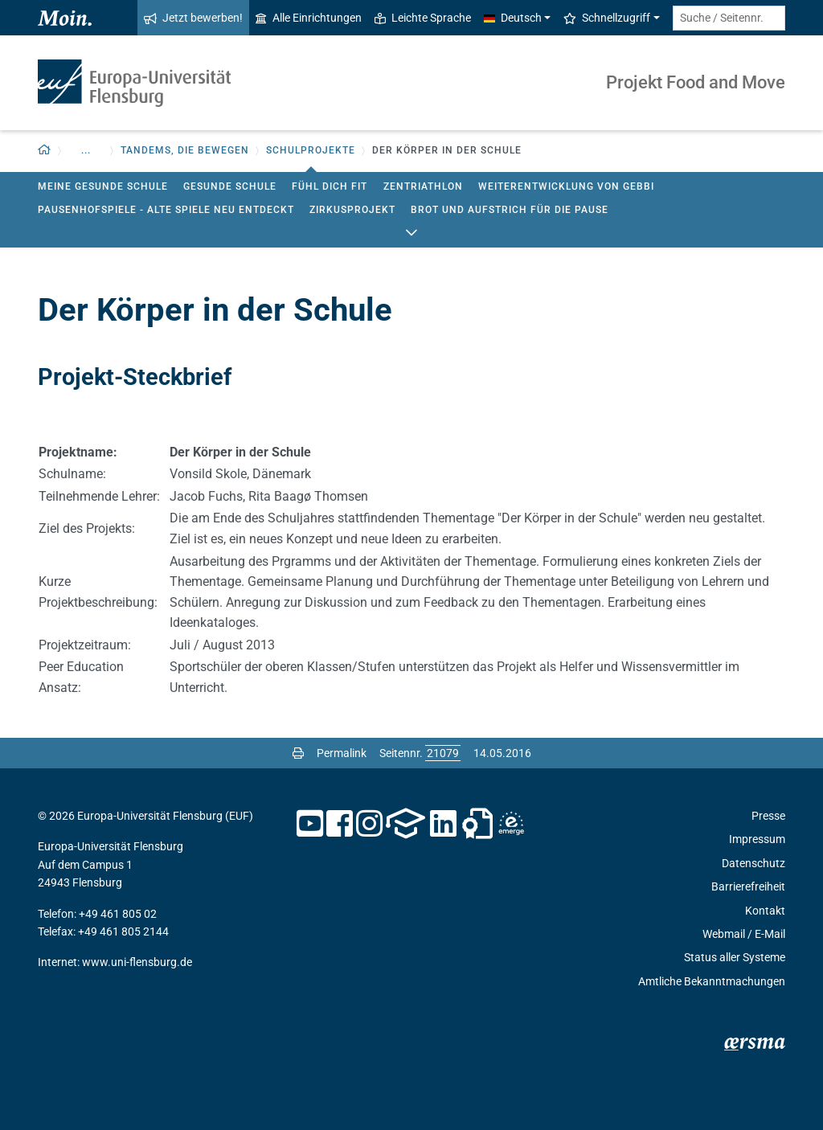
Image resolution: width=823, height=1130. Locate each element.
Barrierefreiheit (748, 886)
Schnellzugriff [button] (606, 17)
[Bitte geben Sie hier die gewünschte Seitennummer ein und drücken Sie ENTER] (443, 753)
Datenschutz (753, 863)
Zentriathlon (423, 186)
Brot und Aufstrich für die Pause (509, 209)
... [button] (86, 150)
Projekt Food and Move (695, 82)
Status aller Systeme (734, 957)
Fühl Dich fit (329, 186)
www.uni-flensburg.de (137, 962)
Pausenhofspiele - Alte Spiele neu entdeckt (166, 209)
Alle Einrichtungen (309, 17)
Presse (768, 815)
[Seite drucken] (298, 753)
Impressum (757, 839)
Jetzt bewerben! (193, 17)
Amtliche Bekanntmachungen (711, 981)
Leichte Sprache (423, 17)
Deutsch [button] (513, 17)
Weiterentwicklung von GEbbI (566, 186)
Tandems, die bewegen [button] (185, 150)
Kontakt (765, 910)
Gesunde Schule (229, 186)
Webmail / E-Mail (743, 933)
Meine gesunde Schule (103, 186)
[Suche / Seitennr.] (729, 18)
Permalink (341, 753)
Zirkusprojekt (352, 209)
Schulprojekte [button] (310, 150)
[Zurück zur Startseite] (44, 150)
